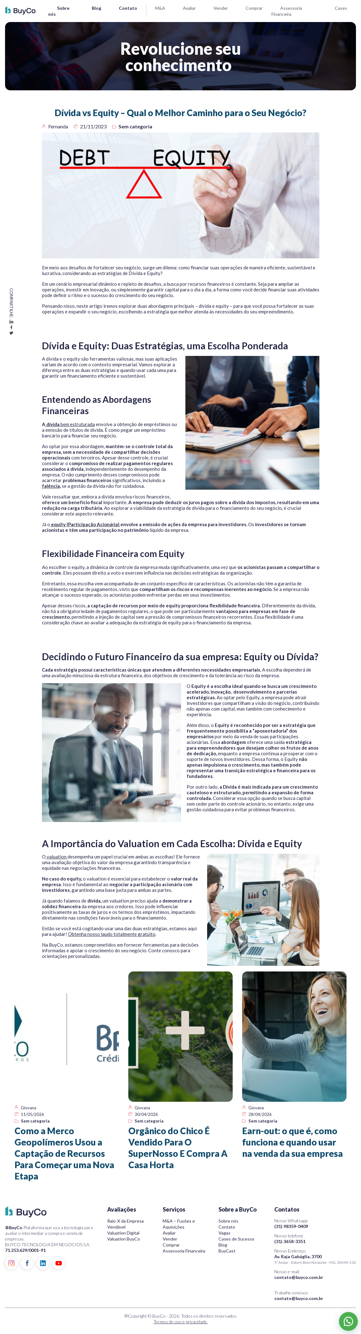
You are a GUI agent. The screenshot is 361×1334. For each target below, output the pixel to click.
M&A (160, 8)
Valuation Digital (123, 1232)
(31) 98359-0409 (291, 1226)
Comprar (254, 8)
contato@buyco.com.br (298, 1277)
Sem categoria (135, 126)
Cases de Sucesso (236, 1238)
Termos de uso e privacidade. (181, 1321)
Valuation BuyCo (123, 1238)
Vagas (224, 1232)
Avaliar (189, 8)
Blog (96, 8)
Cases (341, 8)
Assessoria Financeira (184, 1250)
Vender (220, 8)
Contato (128, 8)
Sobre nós (228, 1221)
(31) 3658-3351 (290, 1241)
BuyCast (227, 1250)
